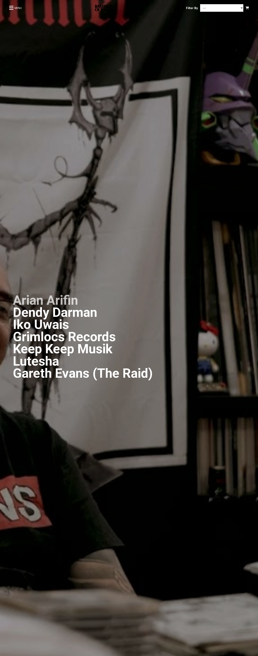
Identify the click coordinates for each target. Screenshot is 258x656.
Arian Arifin (45, 300)
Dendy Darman (55, 312)
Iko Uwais (41, 324)
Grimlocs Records (64, 336)
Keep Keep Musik (62, 349)
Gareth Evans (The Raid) (83, 373)
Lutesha (36, 361)
